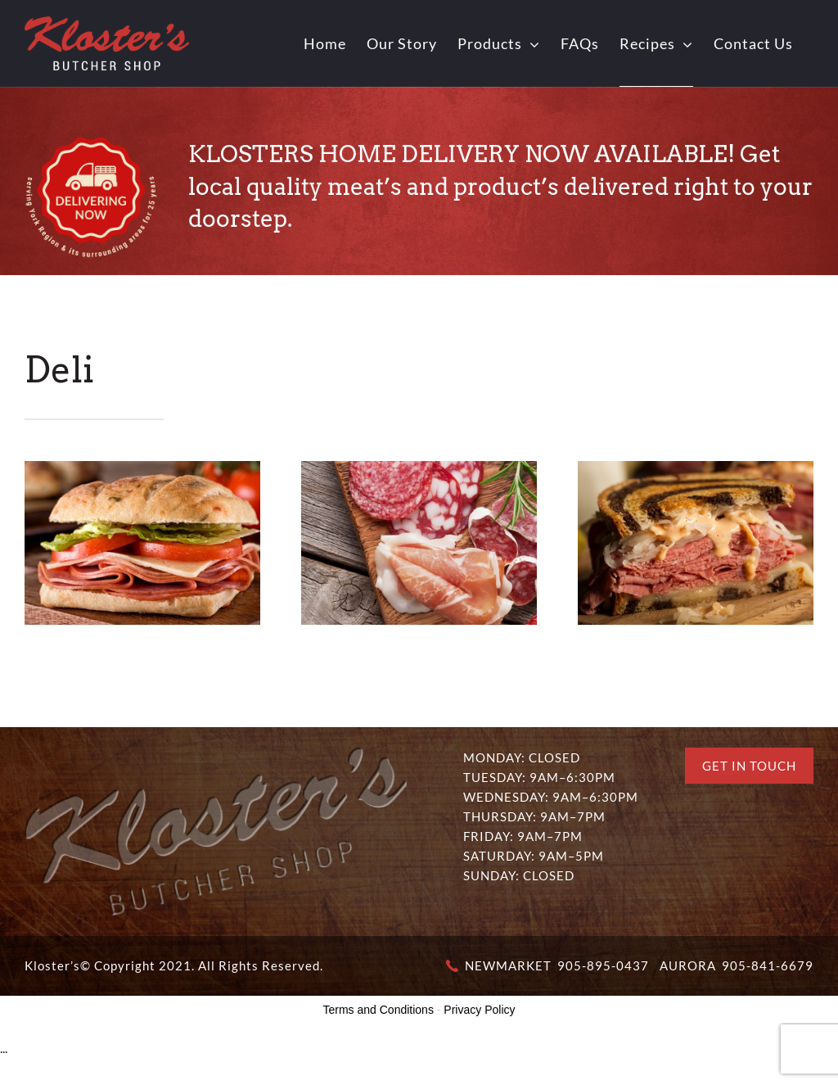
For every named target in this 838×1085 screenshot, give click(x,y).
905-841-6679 (767, 965)
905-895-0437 (603, 965)
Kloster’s (52, 965)
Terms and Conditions (378, 1009)
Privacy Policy (479, 1009)
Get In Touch (749, 765)
